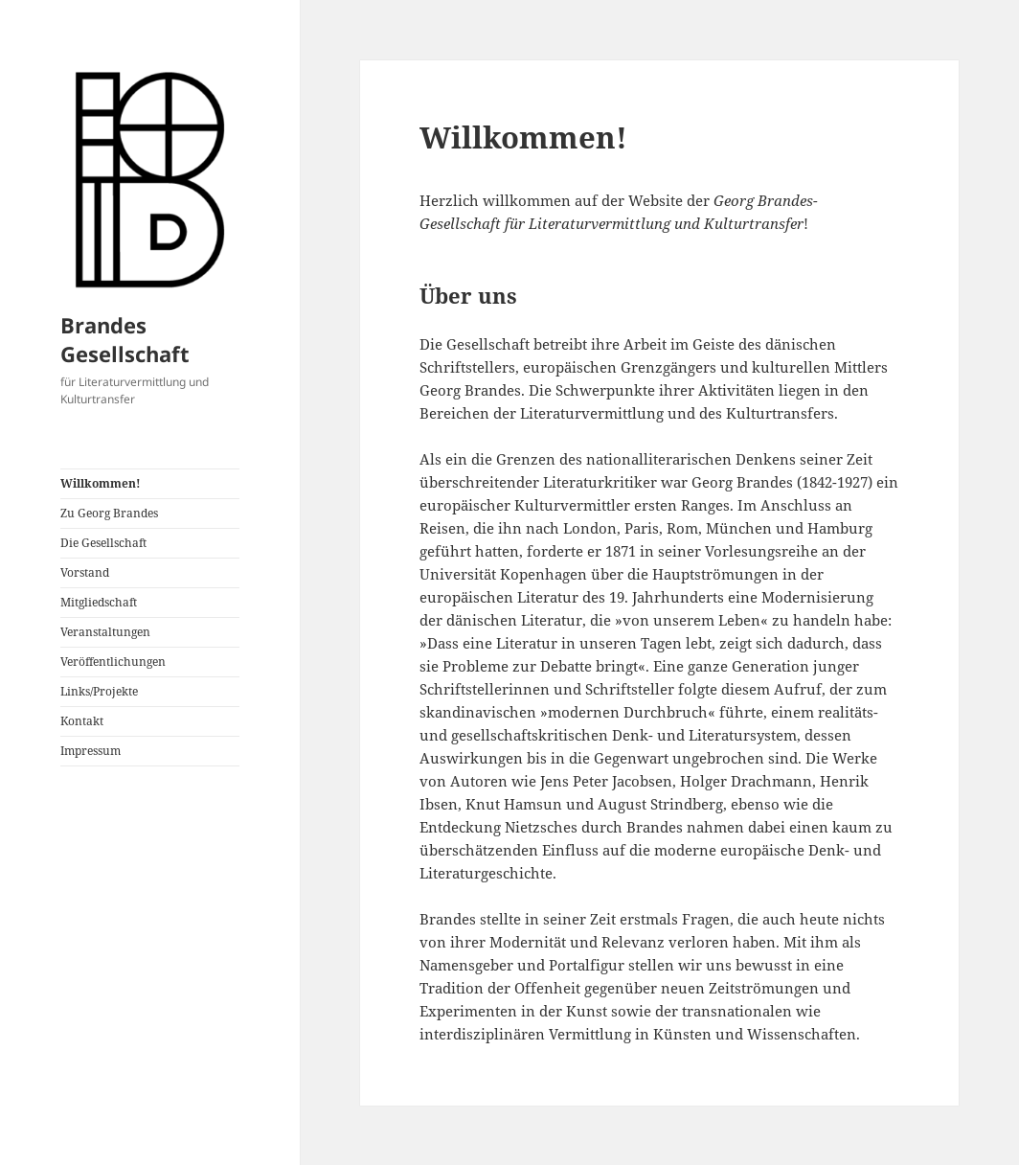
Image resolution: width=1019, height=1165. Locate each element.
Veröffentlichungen (113, 661)
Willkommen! (100, 483)
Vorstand (84, 572)
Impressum (90, 750)
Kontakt (81, 721)
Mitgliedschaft (98, 602)
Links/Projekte (99, 691)
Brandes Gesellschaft (125, 339)
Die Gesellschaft (103, 543)
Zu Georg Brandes (109, 513)
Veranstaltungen (105, 632)
